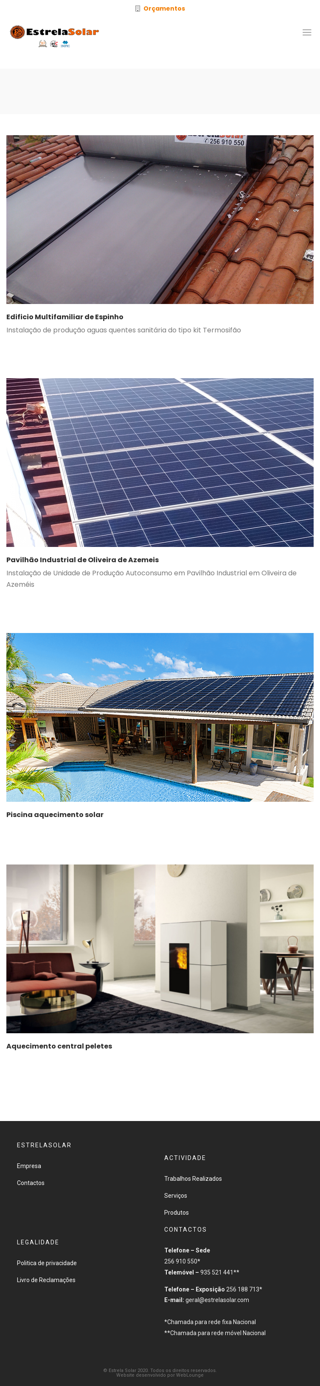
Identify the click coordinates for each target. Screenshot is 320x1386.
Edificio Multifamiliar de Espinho (65, 317)
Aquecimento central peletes (59, 1046)
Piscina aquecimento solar (55, 815)
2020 (158, 93)
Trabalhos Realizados (193, 1178)
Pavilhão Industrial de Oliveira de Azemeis (82, 560)
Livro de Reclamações (46, 1280)
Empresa (29, 1166)
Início (137, 93)
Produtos (176, 1212)
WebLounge (190, 1375)
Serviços (175, 1195)
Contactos (31, 1183)
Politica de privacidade (47, 1263)
